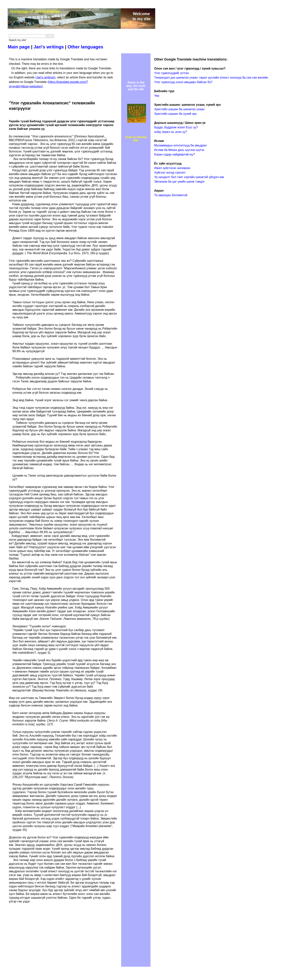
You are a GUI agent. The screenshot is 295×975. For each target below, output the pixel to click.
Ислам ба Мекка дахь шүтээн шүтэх (179, 150)
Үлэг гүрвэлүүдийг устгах (171, 73)
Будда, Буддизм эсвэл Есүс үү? (176, 127)
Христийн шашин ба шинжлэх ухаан (179, 109)
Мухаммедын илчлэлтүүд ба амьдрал (180, 145)
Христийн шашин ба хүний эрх (175, 113)
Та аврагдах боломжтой (170, 195)
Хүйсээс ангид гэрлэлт (170, 172)
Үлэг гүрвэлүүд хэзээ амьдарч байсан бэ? (183, 82)
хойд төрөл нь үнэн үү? (170, 131)
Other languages (85, 46)
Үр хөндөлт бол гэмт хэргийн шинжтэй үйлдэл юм (189, 177)
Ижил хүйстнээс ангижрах (172, 168)
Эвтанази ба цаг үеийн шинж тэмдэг (179, 181)
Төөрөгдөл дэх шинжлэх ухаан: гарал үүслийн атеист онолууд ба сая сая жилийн (211, 77)
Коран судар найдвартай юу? (174, 154)
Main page (19, 46)
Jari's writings (49, 46)
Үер (156, 95)
